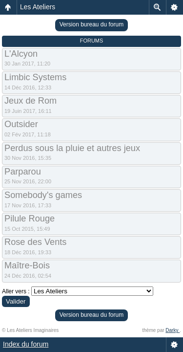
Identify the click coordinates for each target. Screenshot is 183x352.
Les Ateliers (37, 7)
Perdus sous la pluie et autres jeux (72, 148)
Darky (172, 330)
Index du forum (25, 344)
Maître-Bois (27, 265)
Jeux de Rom (30, 101)
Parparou (22, 171)
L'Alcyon (21, 54)
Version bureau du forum (91, 24)
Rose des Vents (35, 242)
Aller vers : (16, 291)
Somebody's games (43, 195)
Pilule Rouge (29, 218)
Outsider (21, 124)
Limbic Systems (35, 77)
